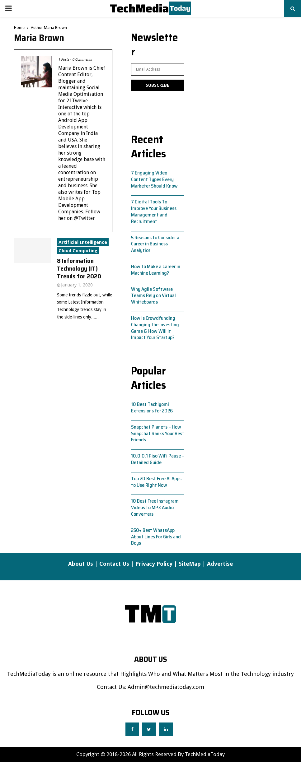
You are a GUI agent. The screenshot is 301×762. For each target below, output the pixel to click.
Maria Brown (55, 27)
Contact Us (114, 563)
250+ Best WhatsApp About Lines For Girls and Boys (156, 536)
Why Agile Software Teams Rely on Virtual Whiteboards (153, 295)
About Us (80, 563)
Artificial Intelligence (83, 242)
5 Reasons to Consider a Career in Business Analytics (155, 244)
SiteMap (190, 563)
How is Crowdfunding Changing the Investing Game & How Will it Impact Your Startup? (155, 327)
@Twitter (84, 218)
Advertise (220, 563)
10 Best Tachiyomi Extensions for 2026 (152, 407)
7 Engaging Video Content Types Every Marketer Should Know (154, 179)
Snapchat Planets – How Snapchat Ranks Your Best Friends (157, 433)
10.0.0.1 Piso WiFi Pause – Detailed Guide (157, 459)
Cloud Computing (78, 250)
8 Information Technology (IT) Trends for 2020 (79, 268)
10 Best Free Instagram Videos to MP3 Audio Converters (155, 507)
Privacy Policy (153, 563)
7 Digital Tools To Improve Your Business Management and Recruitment (153, 211)
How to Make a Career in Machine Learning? (155, 270)
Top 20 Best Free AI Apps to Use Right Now (156, 482)
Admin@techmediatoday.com (166, 687)
